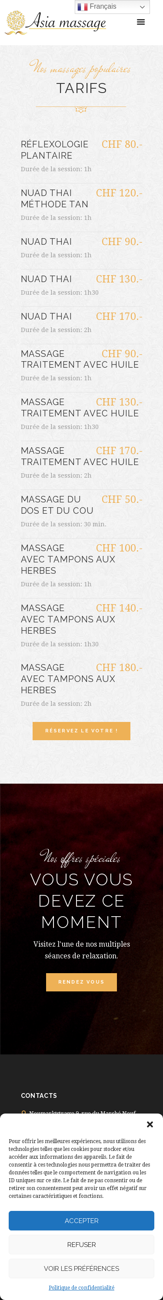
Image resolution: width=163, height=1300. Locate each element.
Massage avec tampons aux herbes (68, 559)
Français (96, 7)
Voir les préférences (81, 1269)
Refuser (81, 1245)
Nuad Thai (47, 241)
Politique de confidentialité (81, 1288)
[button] (150, 1124)
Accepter (82, 1221)
